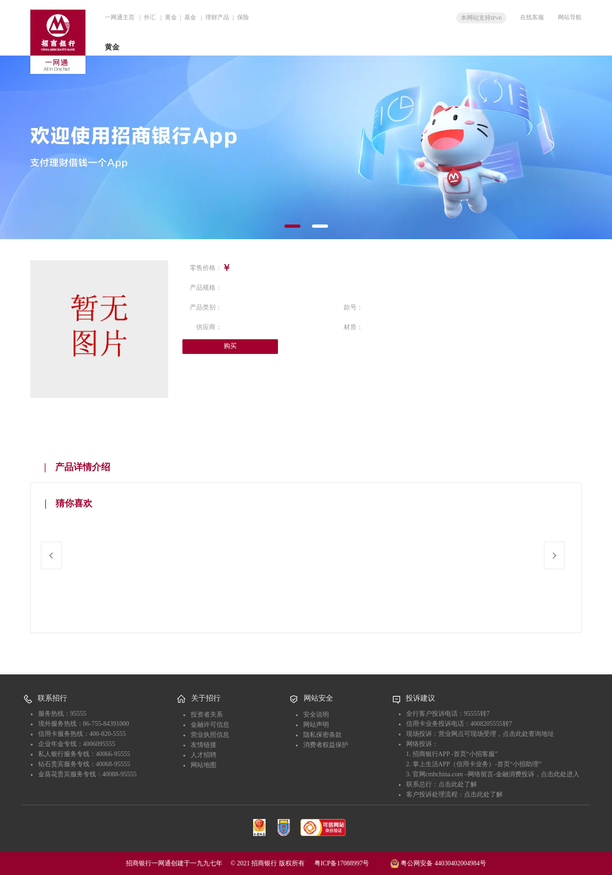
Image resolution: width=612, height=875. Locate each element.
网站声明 (316, 724)
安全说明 (316, 714)
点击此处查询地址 (528, 733)
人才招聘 (203, 755)
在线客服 (532, 17)
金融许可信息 (210, 724)
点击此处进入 (560, 774)
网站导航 (570, 17)
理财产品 (217, 17)
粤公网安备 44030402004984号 (438, 862)
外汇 (150, 17)
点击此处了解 (457, 784)
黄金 (171, 17)
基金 (190, 17)
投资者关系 (207, 714)
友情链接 (203, 744)
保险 (243, 17)
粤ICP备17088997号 (351, 863)
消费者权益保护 (325, 744)
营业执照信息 (210, 734)
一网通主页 (120, 17)
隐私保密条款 (322, 734)
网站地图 (203, 765)
